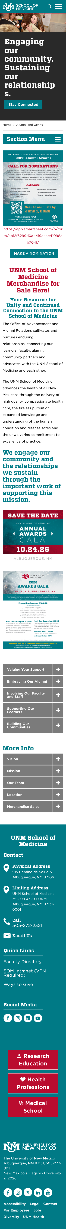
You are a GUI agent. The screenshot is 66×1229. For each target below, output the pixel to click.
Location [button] (14, 795)
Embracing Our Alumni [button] (27, 681)
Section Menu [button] (26, 139)
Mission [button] (13, 771)
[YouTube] (48, 1192)
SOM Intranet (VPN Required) (25, 973)
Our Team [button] (15, 783)
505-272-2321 (27, 925)
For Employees (17, 1210)
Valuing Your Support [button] (25, 670)
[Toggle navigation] (58, 6)
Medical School (33, 1107)
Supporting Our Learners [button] (20, 710)
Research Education (33, 1060)
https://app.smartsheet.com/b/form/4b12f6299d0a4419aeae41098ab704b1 (33, 235)
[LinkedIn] (28, 1018)
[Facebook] (8, 1018)
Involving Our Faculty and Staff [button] (26, 695)
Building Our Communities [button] (18, 725)
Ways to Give (18, 984)
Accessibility (15, 1204)
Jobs (37, 1210)
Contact (50, 1204)
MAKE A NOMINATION (34, 253)
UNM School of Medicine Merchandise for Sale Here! (33, 280)
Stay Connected (23, 104)
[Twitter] (28, 1192)
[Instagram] (18, 1018)
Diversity (11, 1217)
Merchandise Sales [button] (23, 807)
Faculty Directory (23, 962)
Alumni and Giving (29, 124)
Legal (34, 1204)
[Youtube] (38, 1018)
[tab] (33, 759)
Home (7, 124)
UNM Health (33, 1217)
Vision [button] (12, 759)
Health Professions (33, 1083)
